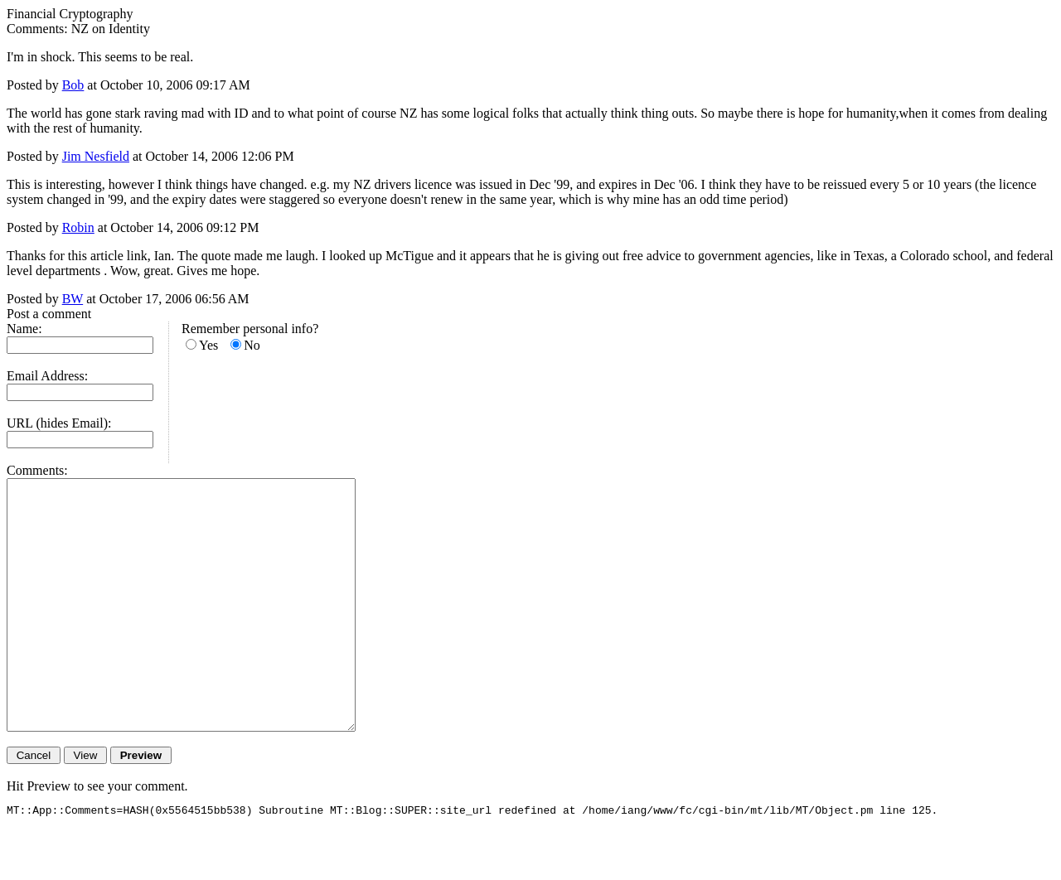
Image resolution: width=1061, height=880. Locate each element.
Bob (73, 85)
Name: (24, 329)
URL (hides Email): (59, 423)
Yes (208, 345)
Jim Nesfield (95, 156)
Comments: (37, 470)
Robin (78, 227)
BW (72, 299)
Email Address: (47, 376)
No (252, 345)
